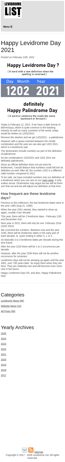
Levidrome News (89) (12, 300)
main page (48, 180)
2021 (3, 354)
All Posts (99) (8, 311)
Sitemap (38, 452)
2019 (3, 364)
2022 (3, 349)
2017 (3, 375)
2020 (3, 359)
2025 (3, 333)
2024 (3, 338)
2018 (3, 370)
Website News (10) (11, 306)
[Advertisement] (32, 413)
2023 (3, 343)
